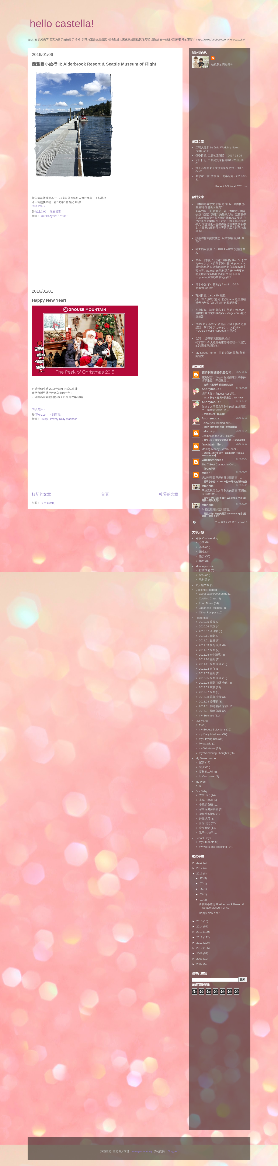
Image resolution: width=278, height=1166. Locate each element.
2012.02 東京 (207, 668)
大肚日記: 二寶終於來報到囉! (213, 160)
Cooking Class (208, 598)
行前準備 (204, 570)
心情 (202, 542)
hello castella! (62, 23)
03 (202, 894)
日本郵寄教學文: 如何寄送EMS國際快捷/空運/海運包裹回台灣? (220, 205)
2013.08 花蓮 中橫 (210, 696)
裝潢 (202, 767)
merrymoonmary (142, 1151)
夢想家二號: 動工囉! (214, 414)
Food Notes (206, 603)
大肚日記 (204, 795)
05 (202, 889)
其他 (202, 547)
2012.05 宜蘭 (207, 673)
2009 (199, 953)
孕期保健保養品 (208, 809)
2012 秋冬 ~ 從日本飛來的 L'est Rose (223, 397)
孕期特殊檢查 (207, 814)
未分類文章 (202, 585)
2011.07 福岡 (207, 650)
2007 (199, 964)
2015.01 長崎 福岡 (210, 710)
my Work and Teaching (213, 846)
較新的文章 (41, 494)
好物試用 (204, 818)
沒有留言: (56, 211)
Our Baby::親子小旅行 (54, 216)
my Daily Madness (210, 734)
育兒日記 (204, 823)
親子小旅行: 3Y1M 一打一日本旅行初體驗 (225, 481)
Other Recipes (208, 612)
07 (202, 883)
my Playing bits (208, 738)
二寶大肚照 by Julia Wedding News (217, 147)
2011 (199, 942)
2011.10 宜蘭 (207, 659)
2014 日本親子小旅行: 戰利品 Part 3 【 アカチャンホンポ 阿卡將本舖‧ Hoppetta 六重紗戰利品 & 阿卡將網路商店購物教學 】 (221, 263)
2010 (199, 948)
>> (245, 186)
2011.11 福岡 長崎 (210, 664)
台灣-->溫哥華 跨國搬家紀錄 (212, 338)
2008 (199, 958)
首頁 (105, 494)
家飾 (202, 762)
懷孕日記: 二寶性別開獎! (210, 155)
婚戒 (202, 551)
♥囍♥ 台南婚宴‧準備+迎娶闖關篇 (220, 427)
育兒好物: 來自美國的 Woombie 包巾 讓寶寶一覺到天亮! (224, 514)
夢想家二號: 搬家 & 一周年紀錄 (214, 176)
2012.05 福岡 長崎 (210, 678)
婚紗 (202, 561)
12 (202, 878)
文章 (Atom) (48, 502)
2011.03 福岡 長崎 (210, 645)
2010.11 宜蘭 (207, 635)
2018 (199, 862)
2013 (199, 931)
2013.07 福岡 (207, 692)
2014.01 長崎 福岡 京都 (213, 706)
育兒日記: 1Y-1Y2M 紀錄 (210, 295)
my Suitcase (206, 715)
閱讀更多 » (38, 206)
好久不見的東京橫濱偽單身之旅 (214, 168)
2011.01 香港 (207, 640)
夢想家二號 (206, 771)
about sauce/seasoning (213, 593)
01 (202, 899)
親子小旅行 (206, 832)
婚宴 (202, 556)
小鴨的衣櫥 (206, 804)
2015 (199, 921)
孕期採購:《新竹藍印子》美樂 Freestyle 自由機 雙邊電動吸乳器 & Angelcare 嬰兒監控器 (220, 313)
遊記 (202, 575)
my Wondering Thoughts (214, 753)
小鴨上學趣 (206, 800)
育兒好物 (204, 827)
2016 (199, 873)
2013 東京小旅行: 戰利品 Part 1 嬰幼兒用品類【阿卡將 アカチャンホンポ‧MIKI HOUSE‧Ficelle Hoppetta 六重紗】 (220, 327)
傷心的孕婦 (209, 468)
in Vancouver (207, 776)
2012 (199, 937)
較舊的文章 (168, 494)
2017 (199, 868)
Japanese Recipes (210, 607)
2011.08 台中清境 (210, 654)
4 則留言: (56, 414)
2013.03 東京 (207, 687)
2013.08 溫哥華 (208, 701)
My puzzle (205, 743)
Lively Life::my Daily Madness (59, 418)
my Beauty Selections (212, 729)
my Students (206, 841)
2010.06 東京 (207, 626)
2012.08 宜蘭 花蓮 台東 (213, 682)
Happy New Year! (49, 300)
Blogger (172, 1151)
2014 (199, 926)
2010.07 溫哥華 (208, 631)
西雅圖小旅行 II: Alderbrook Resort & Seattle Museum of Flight (94, 64)
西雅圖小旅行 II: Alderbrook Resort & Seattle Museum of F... (221, 906)
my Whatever (207, 748)
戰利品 (203, 579)
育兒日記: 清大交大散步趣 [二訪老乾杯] (224, 440)
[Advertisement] (105, 253)
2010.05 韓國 (207, 621)
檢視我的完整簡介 (222, 64)
